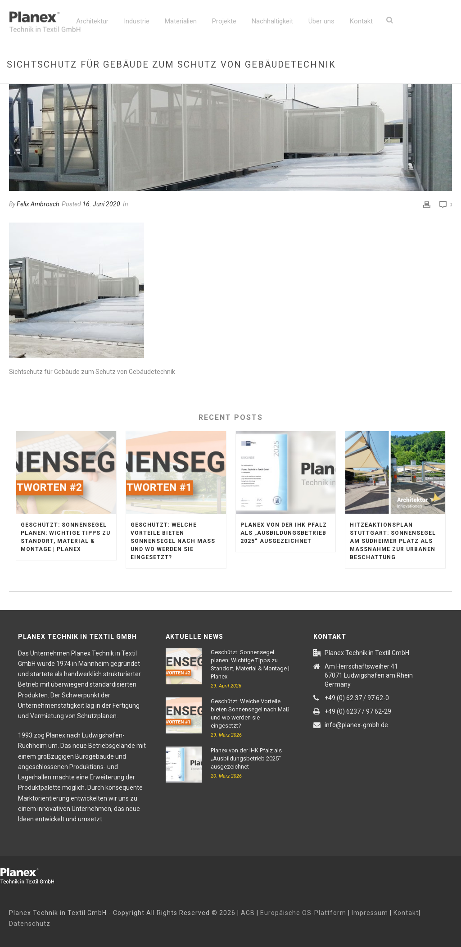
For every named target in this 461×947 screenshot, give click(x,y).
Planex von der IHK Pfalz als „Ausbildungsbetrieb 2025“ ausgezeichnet (283, 533)
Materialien (181, 21)
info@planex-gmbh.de (356, 724)
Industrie (136, 21)
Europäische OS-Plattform (303, 912)
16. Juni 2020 (101, 204)
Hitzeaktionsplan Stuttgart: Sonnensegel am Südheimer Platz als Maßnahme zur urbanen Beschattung (393, 541)
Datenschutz (29, 923)
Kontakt (361, 21)
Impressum (370, 912)
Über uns (321, 21)
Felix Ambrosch (38, 204)
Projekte (224, 21)
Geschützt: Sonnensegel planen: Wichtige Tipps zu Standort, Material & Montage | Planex (65, 537)
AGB (248, 912)
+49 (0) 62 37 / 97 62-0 (357, 697)
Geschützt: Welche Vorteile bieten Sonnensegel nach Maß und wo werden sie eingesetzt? (173, 541)
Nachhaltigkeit (272, 21)
